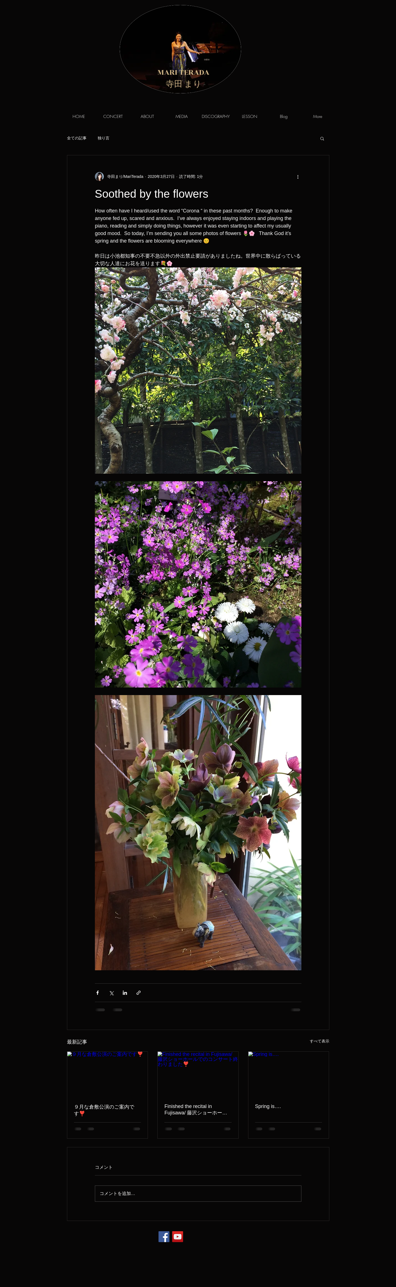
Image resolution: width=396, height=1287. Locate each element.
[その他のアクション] (298, 176)
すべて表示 (319, 1041)
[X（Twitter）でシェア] (111, 992)
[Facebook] (164, 1236)
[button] (322, 138)
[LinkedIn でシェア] (125, 992)
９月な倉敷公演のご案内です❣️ (104, 1110)
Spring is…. (268, 1106)
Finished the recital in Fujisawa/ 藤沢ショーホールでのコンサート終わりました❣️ (195, 1110)
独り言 (103, 138)
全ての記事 (77, 138)
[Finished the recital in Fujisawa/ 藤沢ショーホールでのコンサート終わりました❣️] (198, 1074)
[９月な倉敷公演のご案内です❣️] (107, 1074)
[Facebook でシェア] (97, 992)
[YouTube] (177, 1236)
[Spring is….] (288, 1074)
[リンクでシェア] (138, 992)
